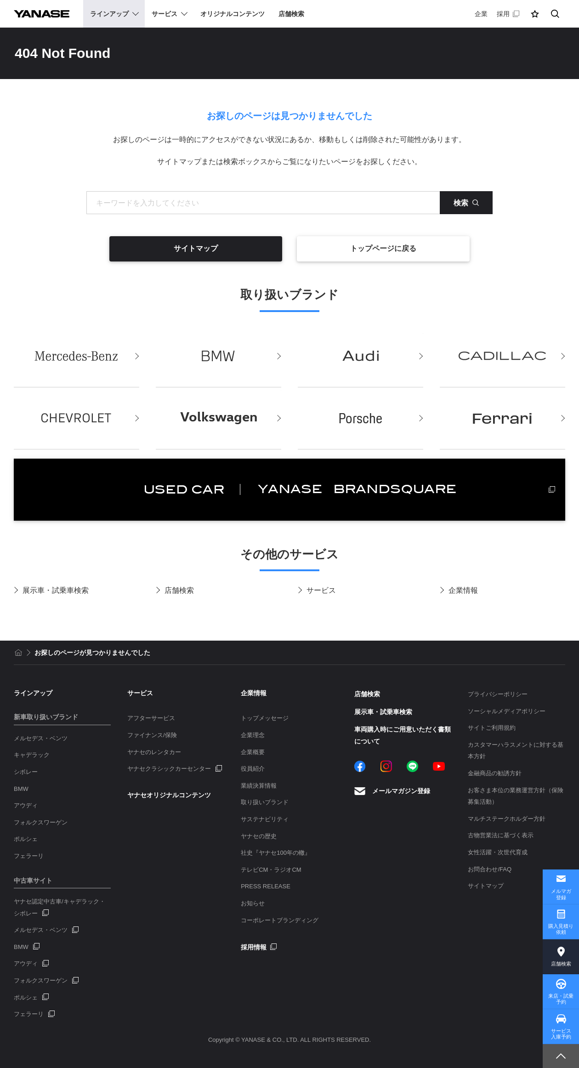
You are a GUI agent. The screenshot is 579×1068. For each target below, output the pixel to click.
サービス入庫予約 (561, 1034)
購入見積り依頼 (560, 929)
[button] (535, 14)
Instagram (386, 766)
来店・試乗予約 (560, 999)
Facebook (360, 766)
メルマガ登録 (561, 894)
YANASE (41, 13)
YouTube (439, 766)
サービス (321, 590)
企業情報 (463, 590)
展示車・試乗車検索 (56, 590)
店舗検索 (179, 590)
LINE (412, 766)
